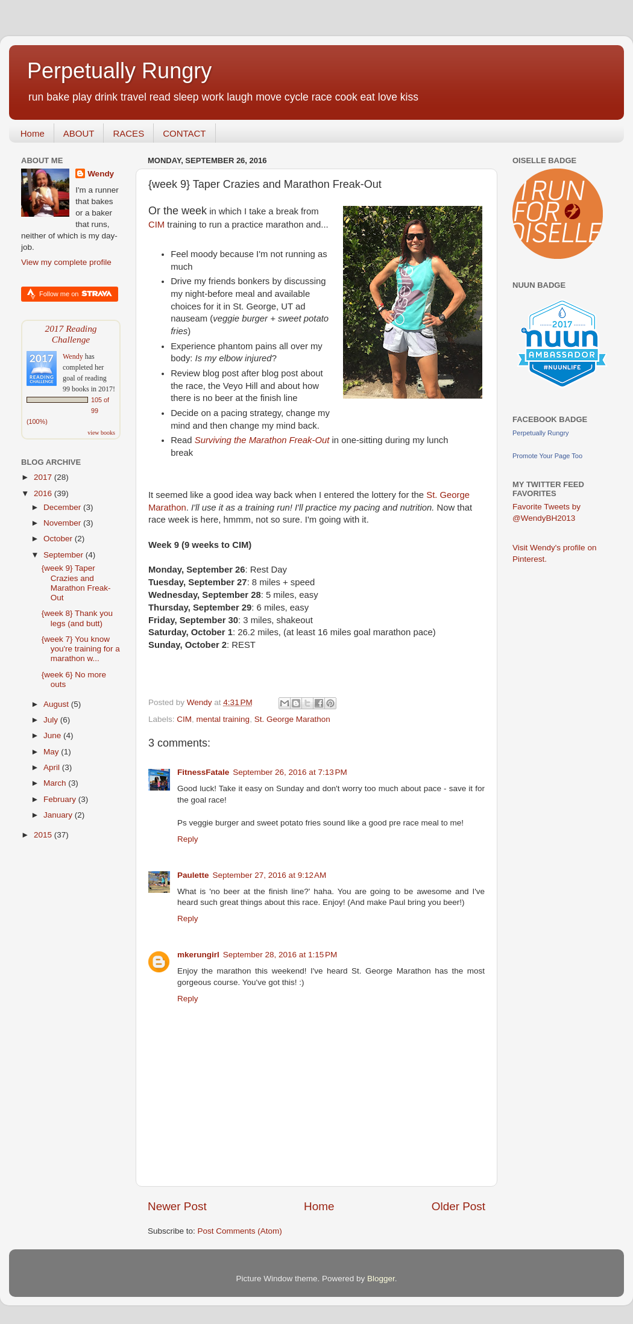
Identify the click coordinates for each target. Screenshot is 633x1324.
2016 (44, 493)
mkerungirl (198, 954)
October (59, 538)
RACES (128, 133)
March (55, 783)
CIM (156, 224)
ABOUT (79, 133)
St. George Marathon (292, 719)
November (63, 522)
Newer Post (177, 1206)
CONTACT (184, 133)
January (59, 814)
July (51, 719)
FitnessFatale (203, 772)
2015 (44, 834)
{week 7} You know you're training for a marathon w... (81, 649)
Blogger (381, 1278)
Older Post (458, 1206)
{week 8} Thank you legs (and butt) (77, 618)
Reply (187, 839)
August (57, 704)
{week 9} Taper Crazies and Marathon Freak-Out (76, 583)
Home (32, 133)
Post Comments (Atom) (240, 1230)
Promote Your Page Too (547, 455)
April (52, 767)
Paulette (193, 875)
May (52, 751)
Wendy (100, 173)
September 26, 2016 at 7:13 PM (290, 772)
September (64, 554)
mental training (223, 719)
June (53, 735)
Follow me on (75, 293)
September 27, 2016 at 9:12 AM (270, 875)
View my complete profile (66, 262)
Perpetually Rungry (119, 70)
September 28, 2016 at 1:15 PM (280, 954)
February (60, 799)
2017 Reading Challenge (70, 333)
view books (101, 432)
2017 (44, 477)
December (63, 507)
